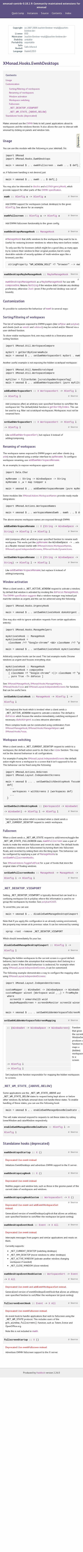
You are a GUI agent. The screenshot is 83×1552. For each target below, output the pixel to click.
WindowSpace (66, 526)
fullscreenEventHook (17, 1303)
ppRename (57, 456)
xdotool (38, 327)
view (57, 750)
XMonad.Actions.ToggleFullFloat (24, 862)
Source (44, 13)
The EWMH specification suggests (20, 595)
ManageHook (47, 231)
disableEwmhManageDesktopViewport (26, 945)
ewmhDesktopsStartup (17, 1152)
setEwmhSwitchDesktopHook (21, 806)
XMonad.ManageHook (18, 683)
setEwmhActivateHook (17, 696)
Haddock (40, 1372)
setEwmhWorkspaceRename (19, 557)
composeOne (12, 285)
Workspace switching (19, 100)
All (56, 1225)
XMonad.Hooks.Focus (13, 686)
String (48, 526)
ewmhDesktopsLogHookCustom (21, 1197)
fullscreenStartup (16, 1339)
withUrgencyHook (55, 186)
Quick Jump (18, 13)
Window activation (18, 96)
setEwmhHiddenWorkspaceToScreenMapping (30, 1020)
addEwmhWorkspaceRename (44, 460)
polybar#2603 (49, 901)
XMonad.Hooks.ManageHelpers (46, 683)
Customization (12, 84)
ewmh (7, 196)
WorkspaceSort (49, 391)
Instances (32, 13)
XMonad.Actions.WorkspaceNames (40, 495)
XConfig (20, 196)
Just (31, 288)
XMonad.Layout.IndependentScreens (23, 549)
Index (68, 13)
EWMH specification (51, 189)
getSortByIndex (59, 407)
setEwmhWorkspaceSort (18, 422)
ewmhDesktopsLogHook (17, 1173)
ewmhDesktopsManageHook (19, 231)
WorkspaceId (52, 806)
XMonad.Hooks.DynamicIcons (57, 549)
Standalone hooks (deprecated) (21, 115)
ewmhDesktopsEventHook (18, 1225)
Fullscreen (14, 103)
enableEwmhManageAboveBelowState (25, 1127)
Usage (9, 80)
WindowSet (71, 806)
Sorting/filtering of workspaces (24, 88)
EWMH (29, 123)
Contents (57, 13)
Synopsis (75, 133)
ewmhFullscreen (14, 215)
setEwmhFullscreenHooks (18, 857)
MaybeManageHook (57, 274)
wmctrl (26, 327)
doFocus (58, 592)
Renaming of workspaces (21, 92)
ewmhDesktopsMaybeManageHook (23, 274)
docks (36, 186)
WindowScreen (59, 1028)
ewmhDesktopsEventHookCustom (23, 1274)
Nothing (33, 285)
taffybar (62, 323)
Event (42, 1225)
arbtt (5, 456)
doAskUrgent (24, 719)
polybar (75, 323)
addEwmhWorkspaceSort (18, 391)
